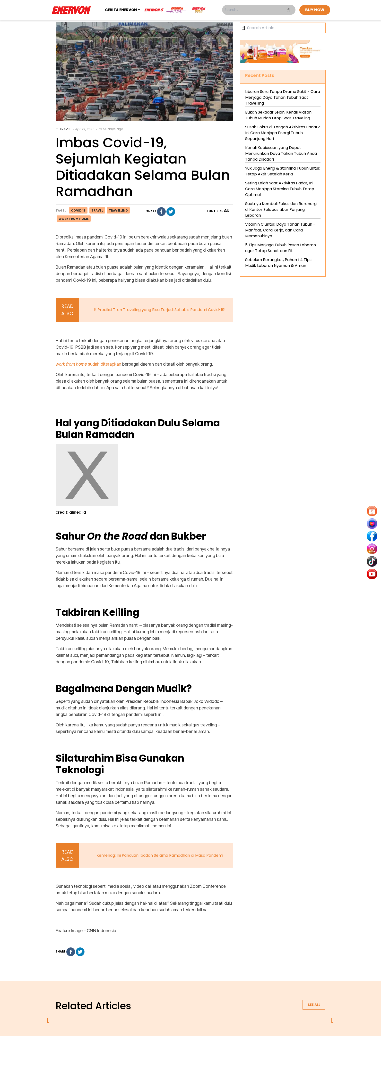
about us (133, 1049)
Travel (65, 129)
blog (250, 1049)
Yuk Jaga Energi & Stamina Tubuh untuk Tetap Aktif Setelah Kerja (282, 171)
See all (314, 1004)
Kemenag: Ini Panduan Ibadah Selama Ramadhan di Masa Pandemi (159, 855)
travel (97, 210)
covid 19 (78, 210)
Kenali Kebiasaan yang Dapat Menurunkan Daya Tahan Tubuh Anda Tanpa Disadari (281, 153)
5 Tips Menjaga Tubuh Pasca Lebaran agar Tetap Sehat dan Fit (280, 248)
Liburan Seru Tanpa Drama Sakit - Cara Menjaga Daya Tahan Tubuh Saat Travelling (282, 97)
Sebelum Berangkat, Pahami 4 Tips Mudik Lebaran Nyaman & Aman (278, 262)
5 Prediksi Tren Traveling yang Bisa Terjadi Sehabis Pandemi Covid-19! (159, 309)
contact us (228, 1049)
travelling (118, 210)
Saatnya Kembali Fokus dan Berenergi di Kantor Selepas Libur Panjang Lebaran (281, 209)
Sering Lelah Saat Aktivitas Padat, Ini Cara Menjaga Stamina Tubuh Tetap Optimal (279, 188)
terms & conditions (195, 1049)
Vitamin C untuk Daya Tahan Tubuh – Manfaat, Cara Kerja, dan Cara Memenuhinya (280, 230)
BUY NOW (314, 10)
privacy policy (160, 1049)
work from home (74, 219)
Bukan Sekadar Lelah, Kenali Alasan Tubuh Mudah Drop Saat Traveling (278, 115)
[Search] (284, 28)
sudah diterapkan (88, 364)
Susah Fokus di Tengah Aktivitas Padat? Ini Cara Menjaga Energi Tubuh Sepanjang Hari (282, 132)
